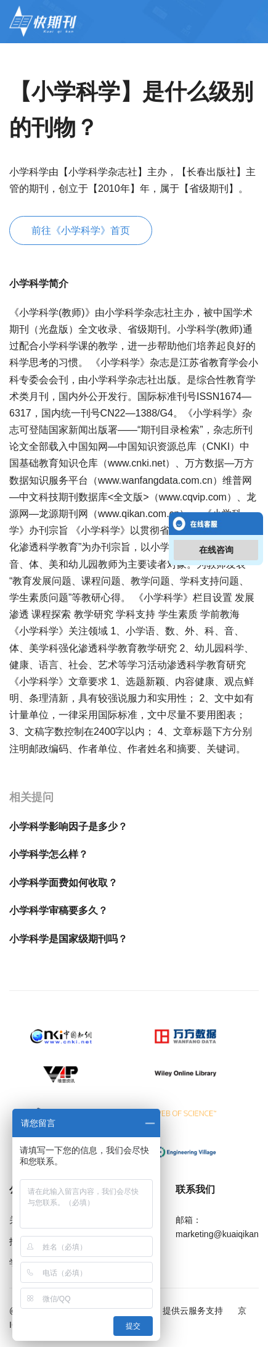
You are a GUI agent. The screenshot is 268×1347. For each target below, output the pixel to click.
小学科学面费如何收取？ (63, 882)
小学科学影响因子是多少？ (68, 826)
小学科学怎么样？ (48, 854)
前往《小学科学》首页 (80, 230)
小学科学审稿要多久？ (58, 910)
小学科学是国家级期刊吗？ (68, 939)
